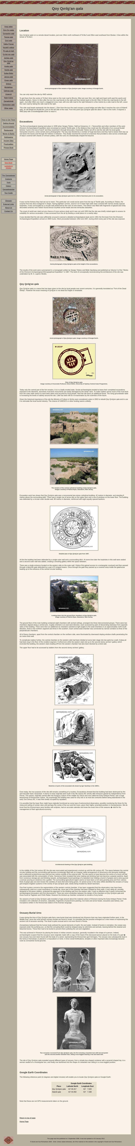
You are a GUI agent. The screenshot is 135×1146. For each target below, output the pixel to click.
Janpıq (8, 77)
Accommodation (9, 127)
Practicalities (8, 144)
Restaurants (8, 130)
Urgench (8, 94)
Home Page (8, 159)
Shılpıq (8, 84)
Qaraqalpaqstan (9, 189)
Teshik (8, 70)
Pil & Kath (8, 51)
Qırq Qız (8, 30)
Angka (8, 66)
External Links (8, 204)
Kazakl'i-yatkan (8, 47)
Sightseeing (8, 137)
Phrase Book (8, 148)
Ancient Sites (8, 141)
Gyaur (8, 80)
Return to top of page (27, 1118)
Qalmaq (8, 91)
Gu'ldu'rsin (8, 54)
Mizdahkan (8, 87)
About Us (8, 208)
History (8, 186)
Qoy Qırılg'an (9, 62)
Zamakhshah (9, 101)
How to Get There (8, 120)
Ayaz (8, 27)
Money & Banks (8, 134)
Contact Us (8, 211)
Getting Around (8, 123)
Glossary (8, 201)
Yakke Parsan (8, 44)
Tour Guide (8, 193)
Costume (8, 179)
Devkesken (9, 105)
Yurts (8, 182)
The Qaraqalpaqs (8, 175)
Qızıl (8, 40)
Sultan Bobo (8, 73)
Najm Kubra (8, 98)
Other (8, 108)
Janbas (8, 58)
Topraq (8, 37)
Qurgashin (8, 34)
